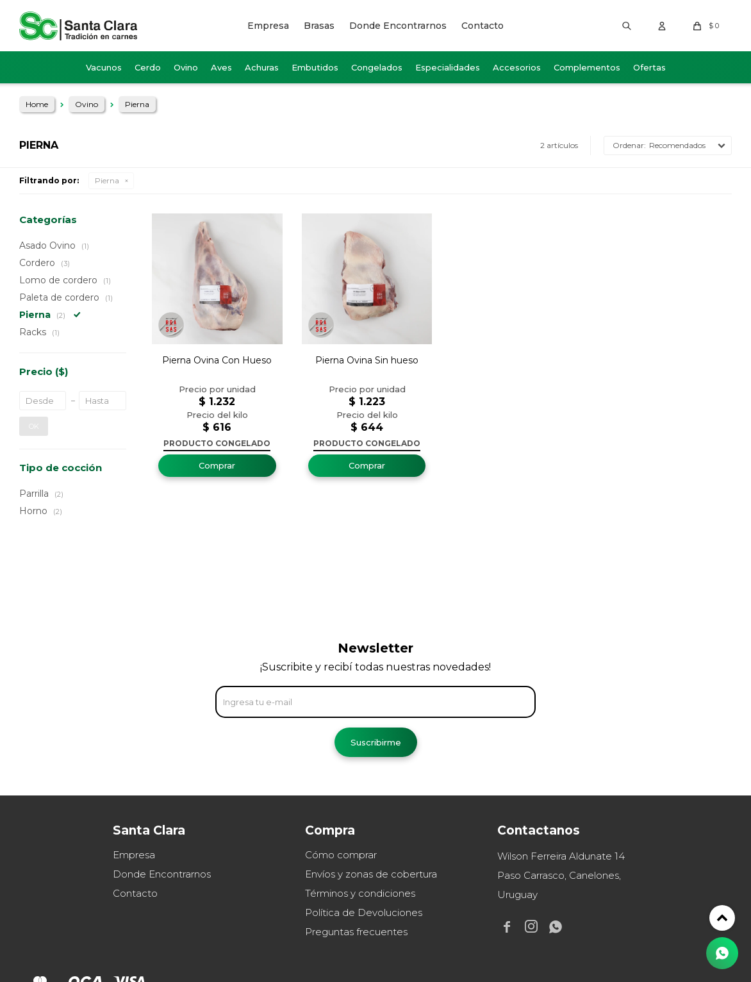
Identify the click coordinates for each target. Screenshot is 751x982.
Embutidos (315, 67)
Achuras (262, 67)
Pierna (107, 180)
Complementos (587, 67)
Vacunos (104, 67)
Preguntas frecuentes (356, 932)
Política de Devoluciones (363, 912)
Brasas (319, 25)
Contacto (482, 25)
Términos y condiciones (360, 893)
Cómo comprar (341, 855)
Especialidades (447, 67)
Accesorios (517, 67)
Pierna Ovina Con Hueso (217, 360)
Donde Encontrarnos (398, 25)
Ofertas (649, 67)
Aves (221, 67)
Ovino (186, 67)
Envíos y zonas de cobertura (371, 874)
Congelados (376, 67)
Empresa (268, 25)
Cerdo (148, 67)
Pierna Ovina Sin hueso (366, 360)
